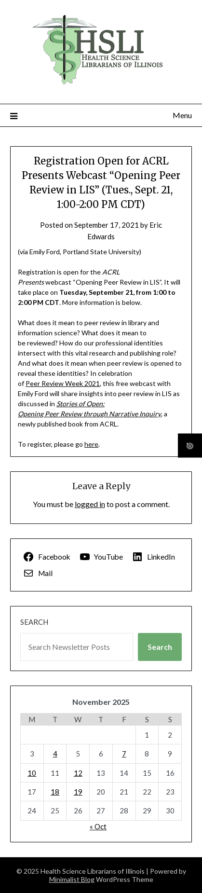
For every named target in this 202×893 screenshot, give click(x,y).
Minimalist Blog (71, 879)
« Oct (98, 826)
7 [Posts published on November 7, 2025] (124, 753)
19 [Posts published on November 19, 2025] (78, 791)
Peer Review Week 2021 (63, 383)
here (91, 444)
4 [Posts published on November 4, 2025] (55, 753)
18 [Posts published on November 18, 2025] (55, 791)
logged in (90, 503)
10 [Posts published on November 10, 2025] (31, 773)
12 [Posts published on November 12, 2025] (78, 773)
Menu (182, 115)
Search (34, 622)
